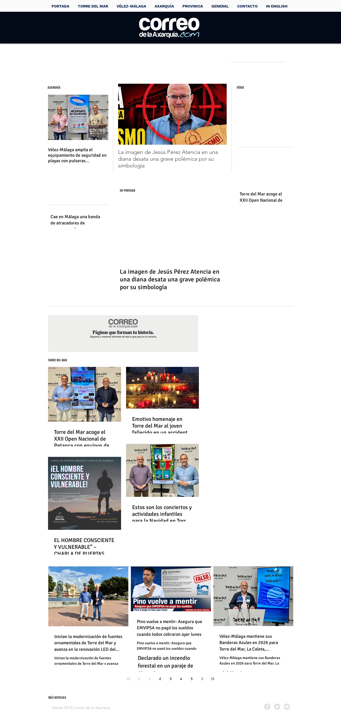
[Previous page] (139, 678)
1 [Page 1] (150, 679)
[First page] (128, 678)
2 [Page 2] (160, 679)
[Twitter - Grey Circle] (277, 707)
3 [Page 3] (171, 679)
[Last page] (212, 678)
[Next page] (202, 678)
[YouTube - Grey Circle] (287, 707)
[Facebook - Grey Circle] (267, 707)
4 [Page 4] (181, 679)
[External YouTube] (265, 121)
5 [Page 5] (192, 679)
